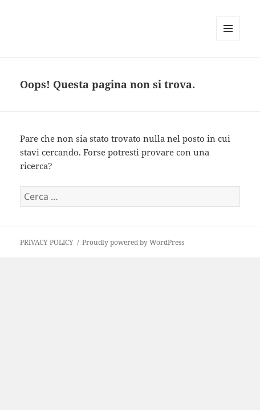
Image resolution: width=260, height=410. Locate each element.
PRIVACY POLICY (47, 242)
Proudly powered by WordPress (133, 242)
